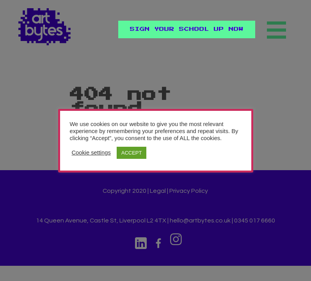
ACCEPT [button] (131, 153)
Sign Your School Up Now (186, 29)
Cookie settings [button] (91, 152)
